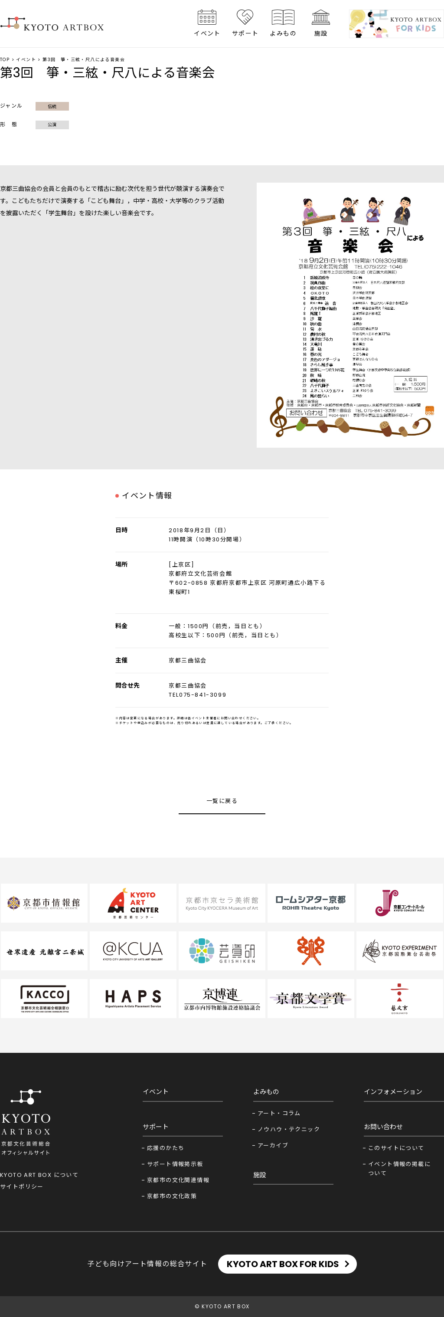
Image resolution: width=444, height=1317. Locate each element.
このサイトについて (396, 1148)
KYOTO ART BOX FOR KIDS (283, 1264)
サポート (245, 33)
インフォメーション (393, 1091)
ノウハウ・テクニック (289, 1129)
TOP (5, 59)
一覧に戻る (222, 801)
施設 (321, 33)
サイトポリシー (22, 1187)
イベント (207, 33)
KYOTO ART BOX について (39, 1175)
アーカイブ (273, 1145)
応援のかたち (165, 1148)
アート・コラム (279, 1113)
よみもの (283, 33)
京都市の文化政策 (172, 1196)
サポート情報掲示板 (175, 1164)
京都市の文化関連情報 (178, 1180)
